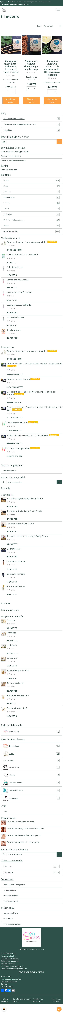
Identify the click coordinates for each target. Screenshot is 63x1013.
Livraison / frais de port (9, 959)
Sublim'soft (12, 645)
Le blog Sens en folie (9, 981)
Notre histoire (6, 976)
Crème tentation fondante (19, 292)
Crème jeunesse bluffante (19, 305)
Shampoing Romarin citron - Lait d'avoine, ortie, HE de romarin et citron (52, 67)
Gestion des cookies (56, 1000)
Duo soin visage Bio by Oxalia (20, 523)
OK (59, 142)
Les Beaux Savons (31, 790)
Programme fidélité (8, 956)
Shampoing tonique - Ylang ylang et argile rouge (31, 65)
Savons (31, 208)
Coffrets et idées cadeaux (31, 220)
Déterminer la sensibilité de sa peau (23, 835)
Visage (31, 180)
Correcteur (12, 658)
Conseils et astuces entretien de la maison (31, 124)
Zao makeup (31, 746)
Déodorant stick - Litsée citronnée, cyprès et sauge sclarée (34, 363)
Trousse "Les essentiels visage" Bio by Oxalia (27, 536)
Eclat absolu (8, 919)
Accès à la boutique (8, 953)
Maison (31, 225)
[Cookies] (4, 1009)
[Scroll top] (59, 1009)
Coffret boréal (13, 549)
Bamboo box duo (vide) (18, 695)
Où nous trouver (7, 986)
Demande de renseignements (15, 151)
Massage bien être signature (14, 885)
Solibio (31, 753)
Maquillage (31, 130)
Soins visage (8, 872)
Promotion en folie (31, 231)
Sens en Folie (31, 760)
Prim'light (11, 620)
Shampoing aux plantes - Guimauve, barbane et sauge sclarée (10, 66)
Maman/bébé (31, 197)
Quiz (5, 811)
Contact (4, 984)
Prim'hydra (11, 632)
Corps (31, 186)
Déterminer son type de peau (20, 821)
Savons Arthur (31, 767)
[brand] (4, 10)
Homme (31, 203)
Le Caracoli (31, 798)
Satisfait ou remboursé (10, 961)
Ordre (39, 26)
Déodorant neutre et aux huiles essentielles (27, 242)
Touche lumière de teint (18, 670)
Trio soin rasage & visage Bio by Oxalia (25, 498)
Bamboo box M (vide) (17, 708)
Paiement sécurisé (8, 964)
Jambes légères (9, 890)
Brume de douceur (15, 317)
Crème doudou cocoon (18, 279)
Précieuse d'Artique (16, 586)
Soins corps (7, 866)
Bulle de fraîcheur (15, 267)
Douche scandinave (16, 561)
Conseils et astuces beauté (31, 118)
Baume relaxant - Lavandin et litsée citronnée (28, 435)
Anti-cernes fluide (15, 683)
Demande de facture (11, 156)
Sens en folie (31, 731)
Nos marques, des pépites (11, 979)
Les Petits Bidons (31, 782)
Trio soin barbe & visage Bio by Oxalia (24, 511)
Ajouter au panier (10, 100)
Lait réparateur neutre (17, 422)
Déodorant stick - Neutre (18, 379)
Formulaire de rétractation (13, 160)
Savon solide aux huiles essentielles (23, 254)
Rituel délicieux (14, 330)
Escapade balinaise (10, 896)
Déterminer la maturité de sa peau (23, 842)
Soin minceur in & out (11, 901)
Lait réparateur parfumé (18, 448)
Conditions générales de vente (13, 966)
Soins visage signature (11, 924)
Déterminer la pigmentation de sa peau (25, 828)
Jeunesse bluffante (10, 913)
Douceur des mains (16, 574)
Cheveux (31, 191)
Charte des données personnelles (14, 969)
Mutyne (31, 775)
